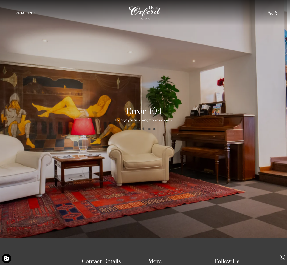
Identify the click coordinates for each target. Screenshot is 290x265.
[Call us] (270, 13)
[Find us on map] (276, 13)
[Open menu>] (13, 13)
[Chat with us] (282, 257)
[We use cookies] (6, 258)
